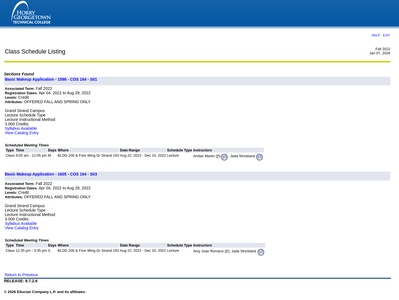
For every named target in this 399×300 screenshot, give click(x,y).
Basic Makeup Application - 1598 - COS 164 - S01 (51, 79)
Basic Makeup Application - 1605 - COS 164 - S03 (51, 174)
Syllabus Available (21, 128)
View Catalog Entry (22, 133)
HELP (376, 35)
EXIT (386, 35)
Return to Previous (21, 275)
